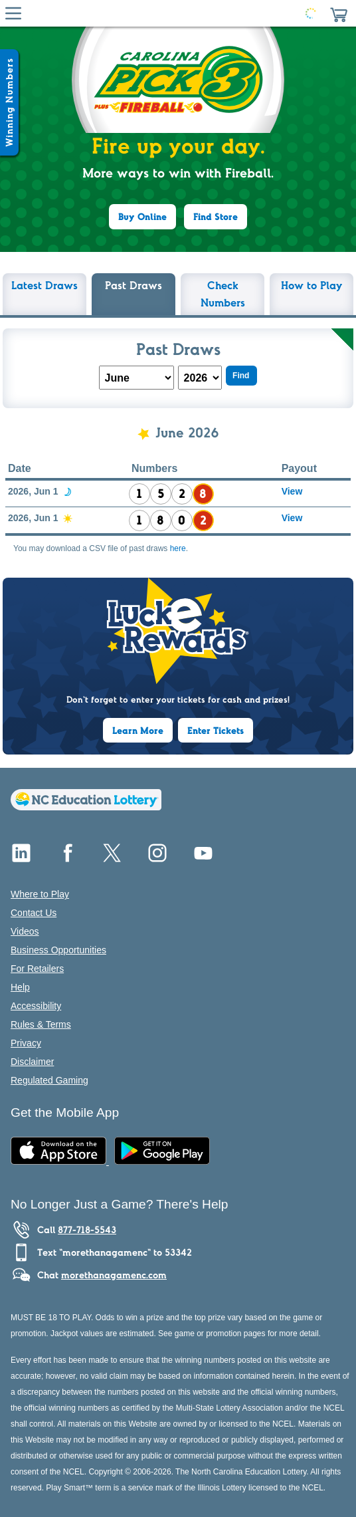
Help (20, 987)
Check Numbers (223, 294)
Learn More (137, 731)
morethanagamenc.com (114, 1275)
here (178, 548)
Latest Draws (44, 285)
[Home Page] (175, 13)
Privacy (26, 1043)
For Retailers (37, 968)
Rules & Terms (41, 1024)
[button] (338, 13)
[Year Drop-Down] (200, 378)
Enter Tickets (215, 731)
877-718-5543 (87, 1230)
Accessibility (36, 1005)
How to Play (312, 285)
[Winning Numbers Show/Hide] (9, 102)
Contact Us (33, 912)
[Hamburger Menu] (13, 13)
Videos (25, 931)
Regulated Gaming (49, 1080)
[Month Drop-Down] (136, 378)
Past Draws (133, 285)
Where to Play (40, 894)
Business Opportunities (58, 950)
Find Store (215, 217)
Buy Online (142, 217)
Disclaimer (32, 1061)
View (292, 491)
